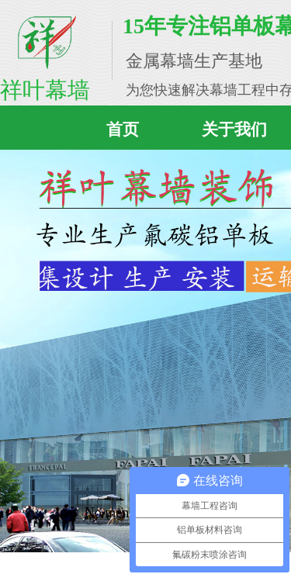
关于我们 (234, 129)
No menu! (112, 512)
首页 (122, 129)
